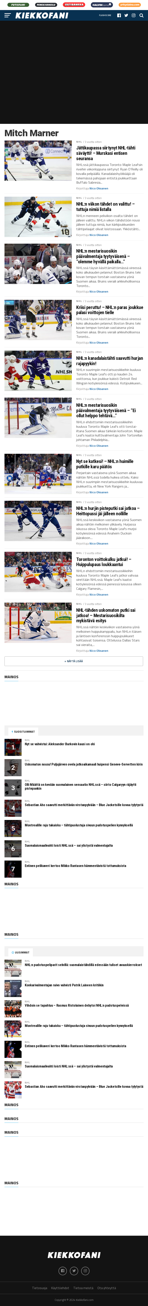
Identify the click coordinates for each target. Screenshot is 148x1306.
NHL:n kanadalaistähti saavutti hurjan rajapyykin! (109, 361)
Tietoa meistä (83, 1288)
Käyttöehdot (60, 1288)
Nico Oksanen (98, 188)
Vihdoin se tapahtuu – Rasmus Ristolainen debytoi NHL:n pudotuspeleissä (77, 1005)
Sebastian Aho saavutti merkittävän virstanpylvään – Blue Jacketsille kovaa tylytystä (84, 805)
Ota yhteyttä (106, 1288)
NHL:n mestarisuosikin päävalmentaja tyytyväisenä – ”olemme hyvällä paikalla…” (103, 256)
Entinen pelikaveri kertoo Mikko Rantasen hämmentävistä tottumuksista (75, 866)
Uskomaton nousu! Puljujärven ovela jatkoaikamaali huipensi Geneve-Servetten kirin (83, 764)
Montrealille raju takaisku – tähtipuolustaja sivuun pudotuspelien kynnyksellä (79, 825)
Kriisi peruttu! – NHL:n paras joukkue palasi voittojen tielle (109, 310)
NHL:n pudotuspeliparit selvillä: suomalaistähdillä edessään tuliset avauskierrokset (83, 965)
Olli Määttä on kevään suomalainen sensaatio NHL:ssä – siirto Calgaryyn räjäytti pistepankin (80, 787)
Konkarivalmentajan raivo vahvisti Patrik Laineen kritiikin (64, 985)
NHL (79, 142)
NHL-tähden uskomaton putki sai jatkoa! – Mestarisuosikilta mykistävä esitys (105, 615)
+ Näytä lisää (73, 661)
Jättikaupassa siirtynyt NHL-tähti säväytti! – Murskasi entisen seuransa (105, 153)
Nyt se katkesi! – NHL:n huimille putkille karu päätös (104, 464)
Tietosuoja (39, 1288)
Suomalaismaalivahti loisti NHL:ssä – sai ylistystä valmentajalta (69, 845)
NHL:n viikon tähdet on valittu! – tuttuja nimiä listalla (105, 206)
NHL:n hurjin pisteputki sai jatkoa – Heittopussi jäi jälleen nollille (108, 511)
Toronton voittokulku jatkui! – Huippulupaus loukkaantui (103, 562)
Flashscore (105, 15)
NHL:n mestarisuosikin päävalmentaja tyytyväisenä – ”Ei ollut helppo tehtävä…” (106, 410)
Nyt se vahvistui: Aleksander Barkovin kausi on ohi (60, 744)
